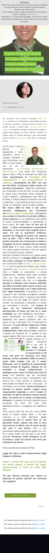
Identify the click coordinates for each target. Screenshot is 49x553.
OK (11, 17)
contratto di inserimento (29, 269)
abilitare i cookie (38, 520)
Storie (22, 107)
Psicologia (25, 169)
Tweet (40, 506)
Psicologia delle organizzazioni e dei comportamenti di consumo (24, 180)
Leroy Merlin (21, 138)
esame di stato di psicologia (19, 213)
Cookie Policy (31, 14)
